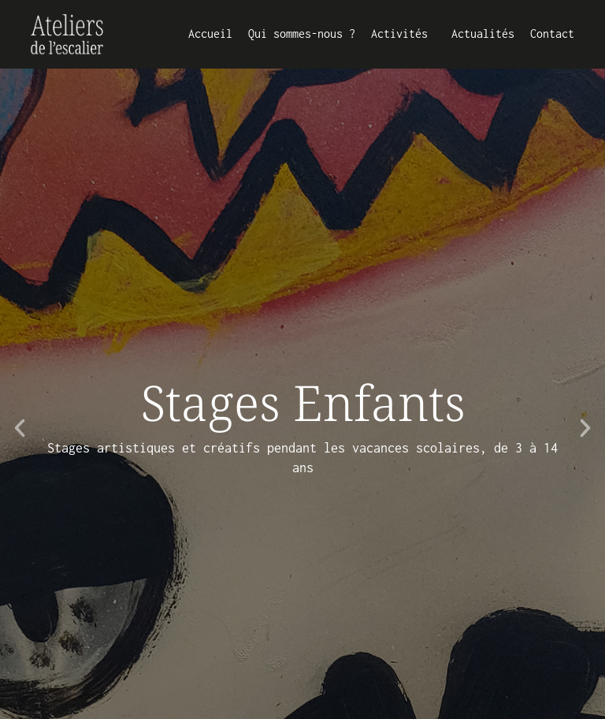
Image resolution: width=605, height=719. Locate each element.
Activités (403, 34)
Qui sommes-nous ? (301, 33)
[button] (20, 428)
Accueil (210, 33)
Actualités (482, 33)
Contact (552, 33)
